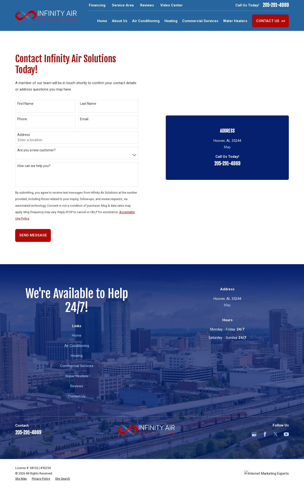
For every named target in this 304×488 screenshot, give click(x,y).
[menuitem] (21, 479)
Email (84, 119)
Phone (22, 119)
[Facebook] (264, 434)
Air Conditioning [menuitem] (146, 21)
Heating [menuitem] (170, 21)
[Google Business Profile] (254, 434)
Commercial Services (76, 366)
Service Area (123, 5)
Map (227, 86)
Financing (97, 5)
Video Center (171, 5)
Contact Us (270, 21)
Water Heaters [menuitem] (235, 21)
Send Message (33, 235)
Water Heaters (76, 376)
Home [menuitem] (102, 21)
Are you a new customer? (36, 150)
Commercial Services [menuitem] (200, 21)
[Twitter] (275, 434)
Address (23, 135)
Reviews (147, 5)
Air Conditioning (76, 346)
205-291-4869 (276, 5)
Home (76, 335)
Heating (77, 356)
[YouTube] (286, 434)
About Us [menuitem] (119, 21)
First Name (25, 103)
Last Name (88, 103)
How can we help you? (33, 166)
